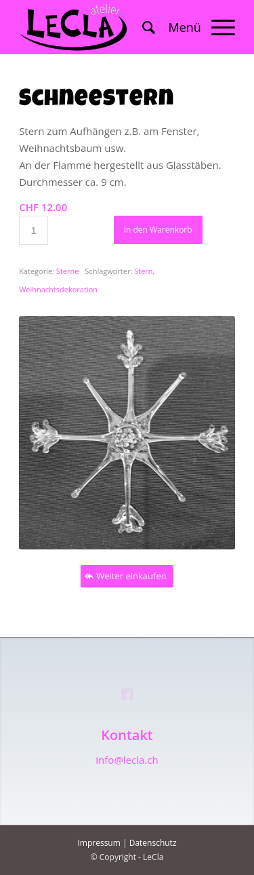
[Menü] (195, 27)
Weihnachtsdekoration (58, 289)
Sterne (67, 271)
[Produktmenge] (33, 230)
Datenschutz (153, 843)
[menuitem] (142, 27)
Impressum (98, 843)
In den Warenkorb (158, 229)
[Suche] (142, 27)
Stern (143, 271)
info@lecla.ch (127, 759)
